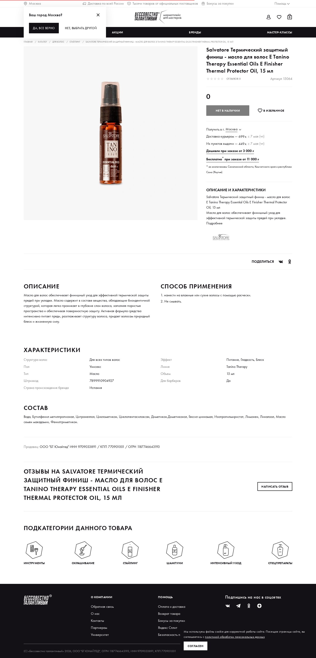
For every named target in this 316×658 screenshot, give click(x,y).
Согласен (195, 646)
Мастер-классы (279, 32)
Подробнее (214, 223)
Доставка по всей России (103, 3)
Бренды (195, 32)
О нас (95, 613)
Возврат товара (169, 613)
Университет (100, 634)
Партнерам (99, 627)
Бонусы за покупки (217, 3)
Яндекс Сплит (167, 627)
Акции (117, 32)
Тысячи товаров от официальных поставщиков (162, 3)
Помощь (165, 597)
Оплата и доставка (171, 606)
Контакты (97, 620)
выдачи (228, 143)
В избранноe (270, 110)
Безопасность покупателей (177, 634)
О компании (101, 597)
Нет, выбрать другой (81, 28)
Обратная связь (102, 606)
